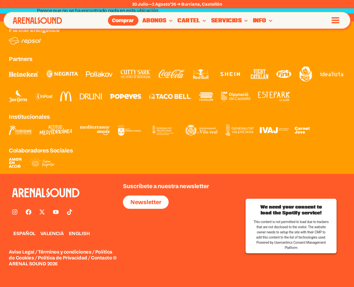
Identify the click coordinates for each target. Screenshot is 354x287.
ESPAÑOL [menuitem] (24, 233)
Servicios (229, 21)
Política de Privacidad (62, 258)
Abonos (157, 21)
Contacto (101, 258)
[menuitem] (24, 233)
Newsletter (145, 202)
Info (262, 21)
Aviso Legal (21, 252)
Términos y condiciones (64, 252)
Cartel (191, 21)
